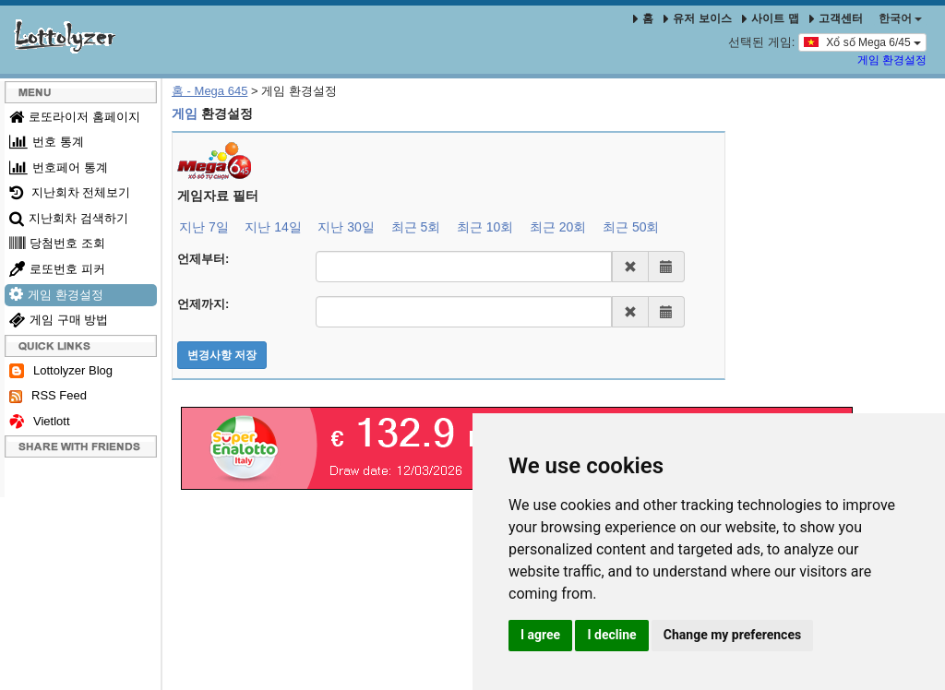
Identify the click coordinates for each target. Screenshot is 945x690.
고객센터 (836, 18)
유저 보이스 (697, 18)
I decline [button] (611, 634)
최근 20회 (558, 227)
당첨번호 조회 (57, 243)
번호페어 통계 (58, 167)
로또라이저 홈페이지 (74, 117)
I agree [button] (540, 634)
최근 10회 (485, 227)
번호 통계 (46, 142)
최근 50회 (631, 227)
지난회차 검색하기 (68, 218)
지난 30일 (345, 227)
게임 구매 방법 (58, 320)
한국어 (900, 18)
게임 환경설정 (892, 60)
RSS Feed (48, 395)
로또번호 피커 (57, 269)
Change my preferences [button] (732, 634)
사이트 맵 (772, 18)
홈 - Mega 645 (209, 91)
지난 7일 (204, 227)
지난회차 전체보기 (69, 192)
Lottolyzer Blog (61, 371)
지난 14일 (273, 227)
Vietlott (39, 422)
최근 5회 (416, 227)
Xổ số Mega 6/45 (862, 41)
